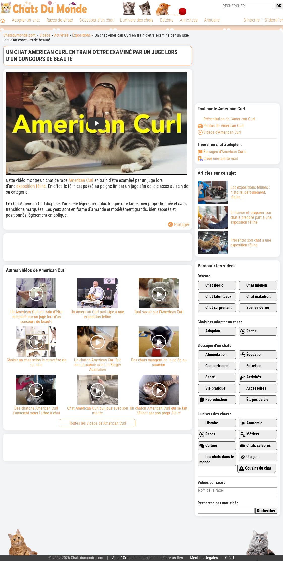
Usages (249, 457)
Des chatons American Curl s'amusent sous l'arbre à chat (36, 395)
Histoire (208, 423)
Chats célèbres (255, 445)
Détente (166, 20)
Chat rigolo (211, 285)
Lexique (149, 557)
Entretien (250, 366)
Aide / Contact (124, 557)
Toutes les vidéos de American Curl (97, 423)
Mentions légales (204, 557)
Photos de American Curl (221, 125)
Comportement (214, 366)
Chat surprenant (215, 307)
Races (248, 331)
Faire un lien (173, 557)
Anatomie (251, 423)
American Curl (81, 180)
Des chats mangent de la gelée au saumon (158, 346)
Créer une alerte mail (218, 158)
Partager (178, 224)
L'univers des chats (136, 20)
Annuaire (212, 20)
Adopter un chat (26, 20)
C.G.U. (230, 557)
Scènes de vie (254, 307)
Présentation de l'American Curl (226, 119)
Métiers (249, 434)
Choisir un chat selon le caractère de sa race (36, 346)
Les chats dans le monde (216, 459)
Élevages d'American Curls (222, 151)
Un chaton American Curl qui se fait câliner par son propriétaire (158, 395)
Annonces (189, 20)
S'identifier (274, 20)
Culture (208, 445)
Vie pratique (212, 388)
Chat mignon (253, 285)
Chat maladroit (255, 296)
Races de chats (59, 20)
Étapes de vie (254, 399)
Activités (250, 377)
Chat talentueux (215, 296)
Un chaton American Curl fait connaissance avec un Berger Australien (97, 349)
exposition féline (31, 186)
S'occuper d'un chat (96, 20)
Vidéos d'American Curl (219, 132)
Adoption (209, 331)
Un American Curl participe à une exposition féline (97, 298)
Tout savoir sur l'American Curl (158, 296)
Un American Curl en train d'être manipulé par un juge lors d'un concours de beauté (36, 301)
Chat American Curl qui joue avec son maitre (97, 395)
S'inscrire (252, 20)
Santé (207, 377)
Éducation (251, 354)
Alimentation (213, 354)
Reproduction (213, 399)
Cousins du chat (255, 468)
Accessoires (253, 388)
